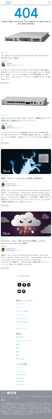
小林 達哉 (9, 63)
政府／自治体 (19, 337)
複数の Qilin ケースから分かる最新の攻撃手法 (21, 178)
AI (16, 325)
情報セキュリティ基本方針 (44, 396)
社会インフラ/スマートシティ (24, 340)
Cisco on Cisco (20, 381)
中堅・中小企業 (20, 359)
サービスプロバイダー (22, 318)
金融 (17, 348)
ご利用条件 (34, 396)
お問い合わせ (4, 396)
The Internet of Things (22, 322)
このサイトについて (20, 396)
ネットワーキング (20, 303)
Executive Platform (21, 374)
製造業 (18, 344)
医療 (17, 355)
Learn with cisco (20, 384)
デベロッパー (19, 371)
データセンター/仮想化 (22, 311)
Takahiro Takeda (11, 183)
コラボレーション (20, 314)
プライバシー (4, 397)
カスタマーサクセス (21, 328)
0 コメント (20, 65)
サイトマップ (28, 396)
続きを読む (5, 83)
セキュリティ (4, 52)
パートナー (19, 367)
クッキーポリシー (12, 397)
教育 (17, 351)
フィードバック (11, 396)
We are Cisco (19, 378)
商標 (18, 397)
